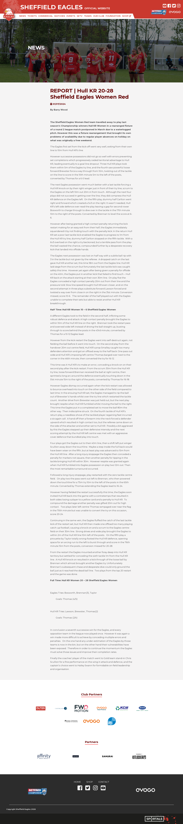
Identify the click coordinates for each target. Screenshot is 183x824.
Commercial (45, 16)
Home (77, 782)
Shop (126, 16)
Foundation (113, 16)
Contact (103, 782)
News (22, 16)
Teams (88, 16)
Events (71, 16)
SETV (79, 16)
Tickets (32, 16)
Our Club (98, 16)
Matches (59, 16)
